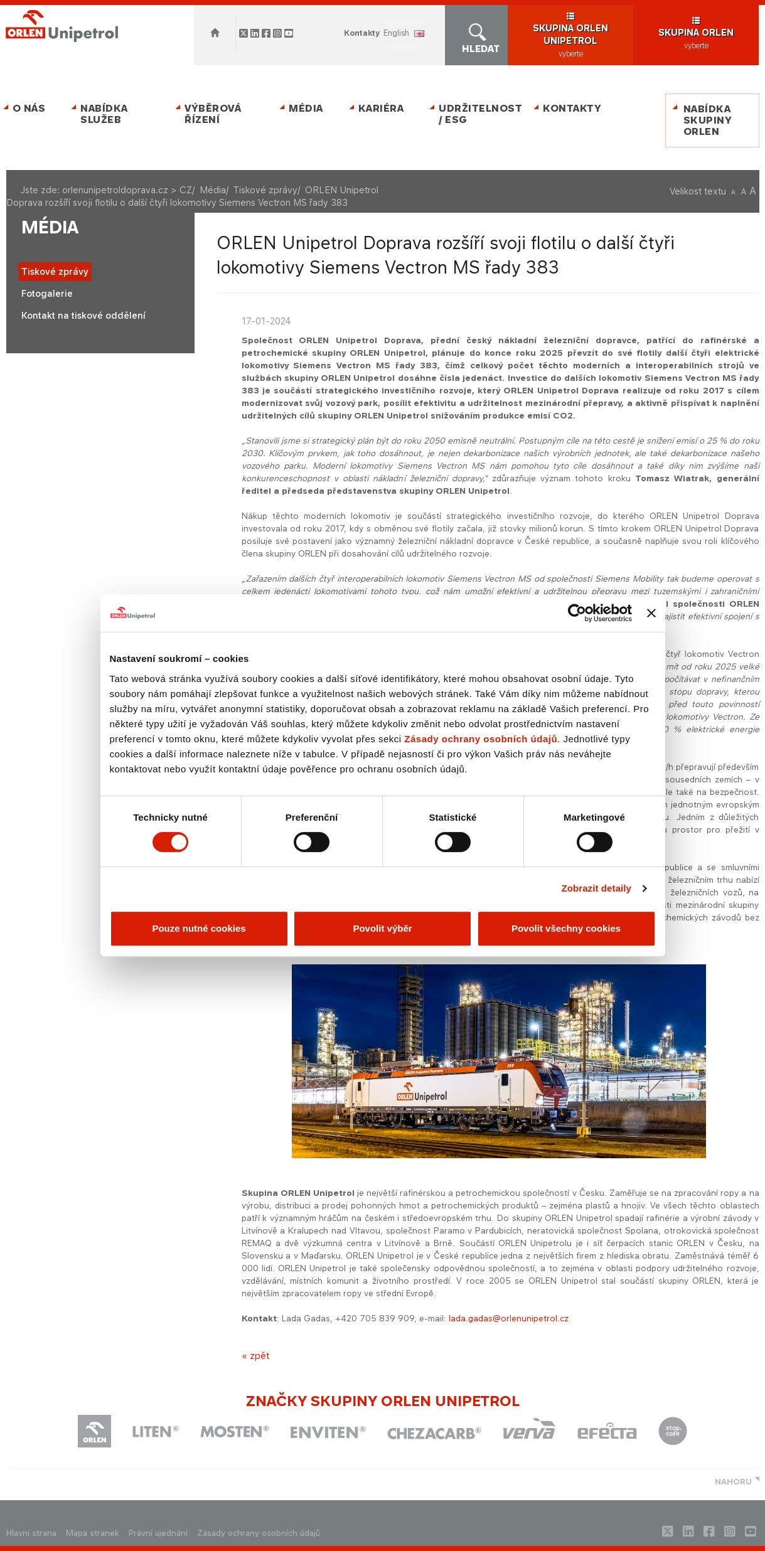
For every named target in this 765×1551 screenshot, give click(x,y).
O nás (29, 108)
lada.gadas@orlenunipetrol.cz (509, 1318)
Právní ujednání (158, 1533)
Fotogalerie (47, 293)
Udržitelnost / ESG (478, 113)
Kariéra (381, 108)
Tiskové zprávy (265, 189)
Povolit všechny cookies (566, 928)
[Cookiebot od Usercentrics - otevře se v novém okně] (577, 613)
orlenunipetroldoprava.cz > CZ (127, 189)
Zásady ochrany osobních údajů (480, 738)
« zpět (255, 1355)
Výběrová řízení (213, 113)
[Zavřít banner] (651, 613)
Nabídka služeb (104, 113)
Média (306, 108)
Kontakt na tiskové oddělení (83, 315)
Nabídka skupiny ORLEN (707, 120)
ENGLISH (396, 33)
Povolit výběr (382, 928)
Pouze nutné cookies (198, 928)
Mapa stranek (92, 1533)
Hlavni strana (31, 1533)
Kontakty (362, 33)
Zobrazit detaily (596, 888)
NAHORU (733, 1481)
